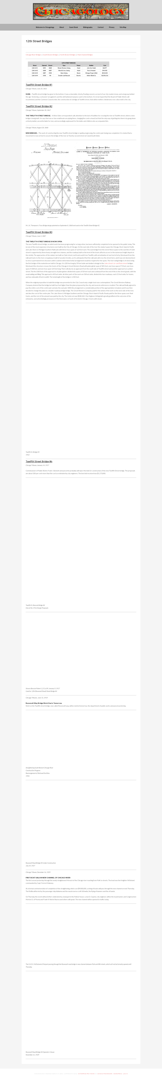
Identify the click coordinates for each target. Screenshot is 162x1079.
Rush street (123, 263)
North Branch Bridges (68, 55)
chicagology (81, 13)
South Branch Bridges (50, 55)
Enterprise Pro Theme (86, 1073)
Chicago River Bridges (33, 55)
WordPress (118, 1073)
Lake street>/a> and (111, 263)
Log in (125, 1073)
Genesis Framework (104, 1073)
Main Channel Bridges (85, 55)
